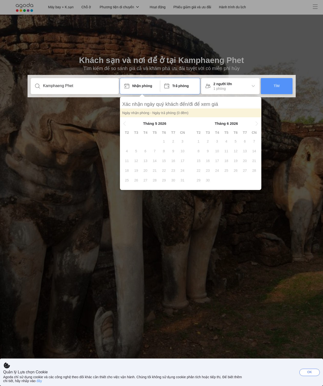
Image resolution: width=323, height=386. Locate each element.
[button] (124, 123)
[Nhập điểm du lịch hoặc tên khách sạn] (78, 85)
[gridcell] (164, 141)
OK (309, 372)
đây (39, 381)
